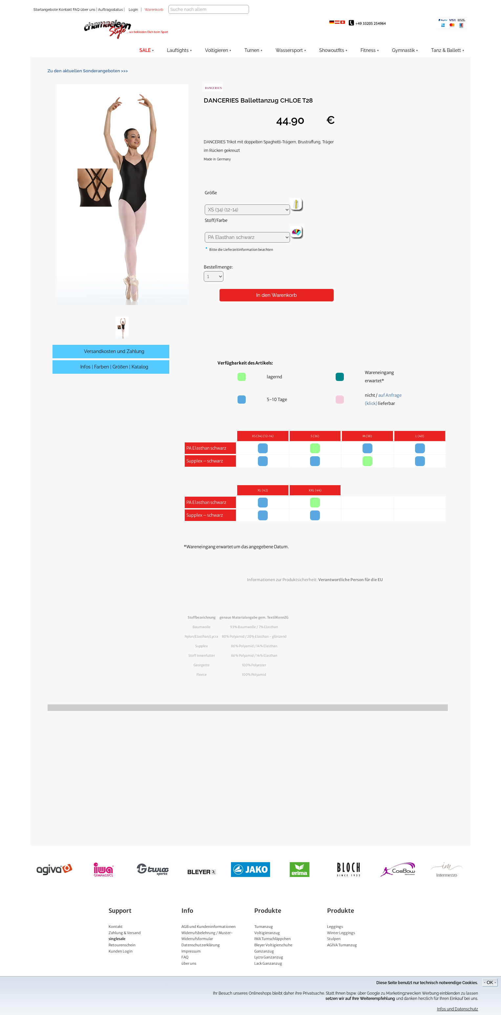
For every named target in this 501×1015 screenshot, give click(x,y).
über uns (87, 10)
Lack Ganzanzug (268, 963)
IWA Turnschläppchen (272, 938)
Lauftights (178, 50)
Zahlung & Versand (125, 933)
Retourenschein (122, 945)
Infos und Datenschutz (457, 1009)
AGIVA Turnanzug (342, 945)
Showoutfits (331, 50)
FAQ (75, 10)
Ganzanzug (264, 951)
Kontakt (65, 10)
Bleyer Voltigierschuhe (273, 945)
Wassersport (289, 50)
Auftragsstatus (111, 10)
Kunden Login (121, 951)
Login (133, 10)
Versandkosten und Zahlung (114, 351)
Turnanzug (263, 926)
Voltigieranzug (267, 933)
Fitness (368, 50)
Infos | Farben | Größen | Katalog (114, 366)
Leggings (335, 926)
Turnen (251, 50)
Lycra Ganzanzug (268, 957)
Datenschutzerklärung (200, 945)
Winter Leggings (341, 933)
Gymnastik (403, 50)
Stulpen (334, 938)
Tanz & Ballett (446, 50)
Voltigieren (216, 50)
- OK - (490, 982)
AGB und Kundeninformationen (208, 926)
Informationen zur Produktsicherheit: (315, 579)
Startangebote (45, 10)
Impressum (191, 951)
